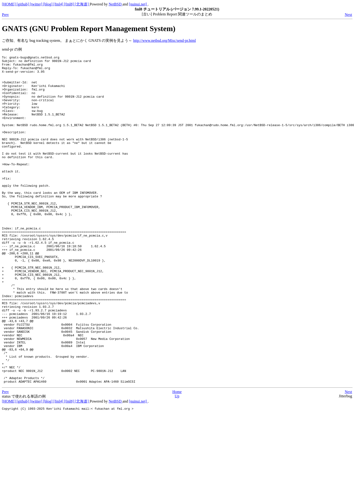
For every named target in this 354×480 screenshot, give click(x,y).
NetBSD (115, 4)
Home (177, 457)
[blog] (48, 4)
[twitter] (36, 4)
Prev (5, 15)
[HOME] (9, 4)
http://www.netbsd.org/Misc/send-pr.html (164, 40)
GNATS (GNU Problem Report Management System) (88, 28)
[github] (23, 4)
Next (348, 15)
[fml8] (69, 4)
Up (177, 462)
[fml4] (58, 4)
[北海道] (82, 4)
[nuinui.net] (138, 4)
